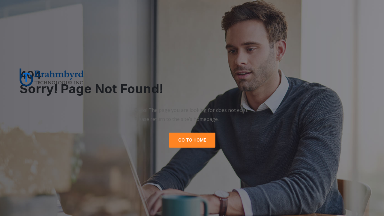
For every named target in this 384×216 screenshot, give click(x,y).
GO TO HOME (192, 139)
